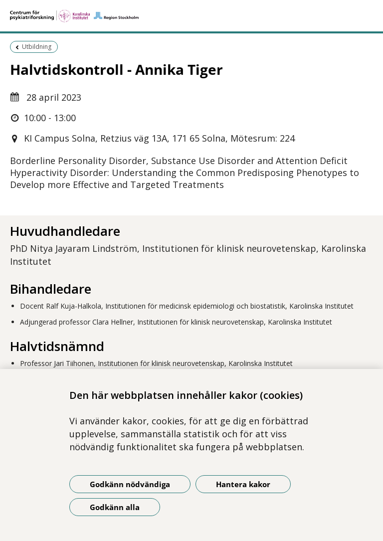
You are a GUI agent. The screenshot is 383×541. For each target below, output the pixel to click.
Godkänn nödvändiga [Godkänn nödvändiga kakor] (130, 484)
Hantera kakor (243, 484)
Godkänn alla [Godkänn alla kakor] (115, 507)
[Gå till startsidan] (191, 15)
